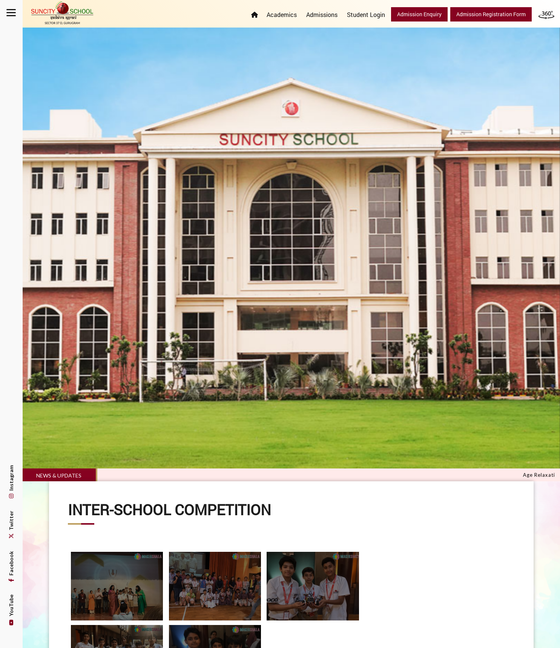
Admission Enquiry (419, 14)
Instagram (11, 481)
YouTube (11, 609)
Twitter (11, 525)
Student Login (366, 14)
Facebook (11, 566)
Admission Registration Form (491, 14)
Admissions (322, 14)
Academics (282, 14)
